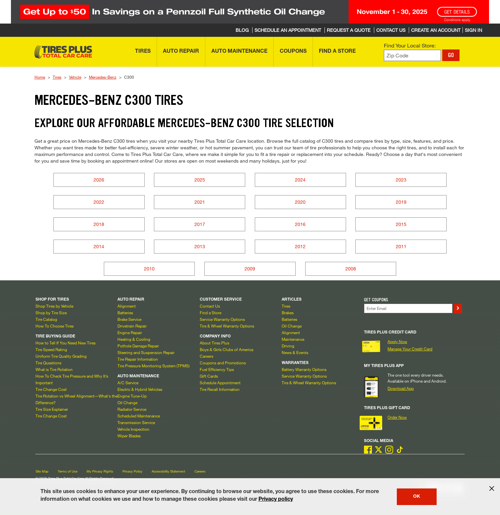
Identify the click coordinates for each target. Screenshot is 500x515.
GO (451, 55)
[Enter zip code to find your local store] (412, 55)
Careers (206, 356)
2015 (401, 224)
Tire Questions (48, 362)
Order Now (397, 417)
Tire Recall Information (220, 389)
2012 (300, 246)
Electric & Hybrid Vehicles (139, 389)
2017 (199, 224)
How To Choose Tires (55, 326)
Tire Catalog (46, 319)
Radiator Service (131, 409)
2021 (199, 202)
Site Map (42, 471)
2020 (300, 202)
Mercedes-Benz (102, 77)
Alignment (126, 306)
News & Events (295, 352)
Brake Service (129, 319)
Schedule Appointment (220, 382)
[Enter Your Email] (408, 308)
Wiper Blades (129, 435)
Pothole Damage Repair (138, 345)
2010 (149, 268)
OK (416, 496)
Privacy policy (275, 499)
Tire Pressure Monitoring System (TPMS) (153, 365)
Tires (57, 77)
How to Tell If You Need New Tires (66, 342)
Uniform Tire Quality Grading (61, 356)
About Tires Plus (214, 342)
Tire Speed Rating (51, 349)
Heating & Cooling (133, 339)
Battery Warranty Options (304, 369)
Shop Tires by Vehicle (54, 306)
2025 (199, 180)
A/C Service (127, 382)
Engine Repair (129, 332)
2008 (350, 268)
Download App (401, 388)
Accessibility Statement (168, 471)
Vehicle (75, 77)
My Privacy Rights (100, 471)
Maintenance (293, 339)
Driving (288, 345)
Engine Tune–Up (132, 396)
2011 (401, 246)
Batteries (125, 312)
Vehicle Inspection (133, 429)
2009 (250, 268)
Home (40, 77)
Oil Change (127, 402)
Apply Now (397, 341)
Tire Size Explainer (52, 409)
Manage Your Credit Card (410, 348)
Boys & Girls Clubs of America (226, 349)
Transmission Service (136, 422)
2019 (401, 202)
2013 (199, 246)
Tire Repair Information (137, 359)
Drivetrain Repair (132, 326)
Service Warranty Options (222, 319)
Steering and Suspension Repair (146, 352)
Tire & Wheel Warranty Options (227, 326)
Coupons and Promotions (223, 362)
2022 (99, 202)
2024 (300, 180)
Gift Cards (209, 376)
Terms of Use (67, 471)
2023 (401, 180)
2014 (99, 246)
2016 (300, 224)
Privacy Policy (132, 471)
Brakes (288, 312)
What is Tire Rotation (54, 369)
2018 (99, 224)
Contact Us (210, 306)
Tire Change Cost (51, 389)
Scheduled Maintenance (138, 415)
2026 (99, 180)
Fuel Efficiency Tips (217, 369)
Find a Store (210, 312)
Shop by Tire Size (51, 312)
